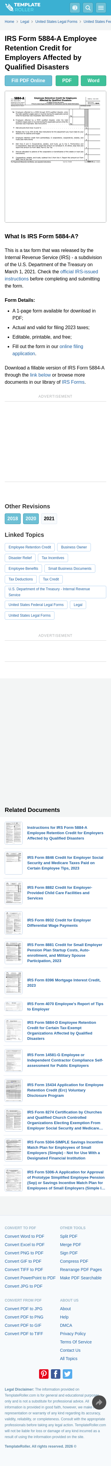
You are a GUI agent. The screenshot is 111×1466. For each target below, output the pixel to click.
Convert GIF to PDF (23, 1261)
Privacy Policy (73, 1333)
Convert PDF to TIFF (24, 1333)
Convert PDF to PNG (24, 1317)
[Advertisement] (55, 441)
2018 (12, 518)
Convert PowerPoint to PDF (30, 1277)
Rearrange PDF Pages (81, 1269)
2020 (31, 518)
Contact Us (70, 1350)
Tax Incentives (53, 558)
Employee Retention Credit (30, 547)
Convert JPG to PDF (24, 1286)
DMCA (66, 1325)
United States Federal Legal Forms (36, 605)
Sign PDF (69, 1253)
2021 (49, 518)
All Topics (69, 1358)
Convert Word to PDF (24, 1236)
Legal (78, 605)
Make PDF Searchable (81, 1277)
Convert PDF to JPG (24, 1308)
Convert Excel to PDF (25, 1244)
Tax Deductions (21, 579)
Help (64, 1317)
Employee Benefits (23, 569)
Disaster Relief (20, 558)
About (65, 1308)
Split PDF (69, 1236)
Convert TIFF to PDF (24, 1269)
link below (40, 374)
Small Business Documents (69, 569)
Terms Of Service (76, 1342)
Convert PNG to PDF (24, 1253)
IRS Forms (73, 382)
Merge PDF (70, 1244)
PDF (67, 80)
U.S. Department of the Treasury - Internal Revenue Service (49, 592)
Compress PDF (74, 1261)
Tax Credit (51, 579)
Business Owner (74, 547)
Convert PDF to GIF (23, 1325)
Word (94, 80)
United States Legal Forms (30, 615)
